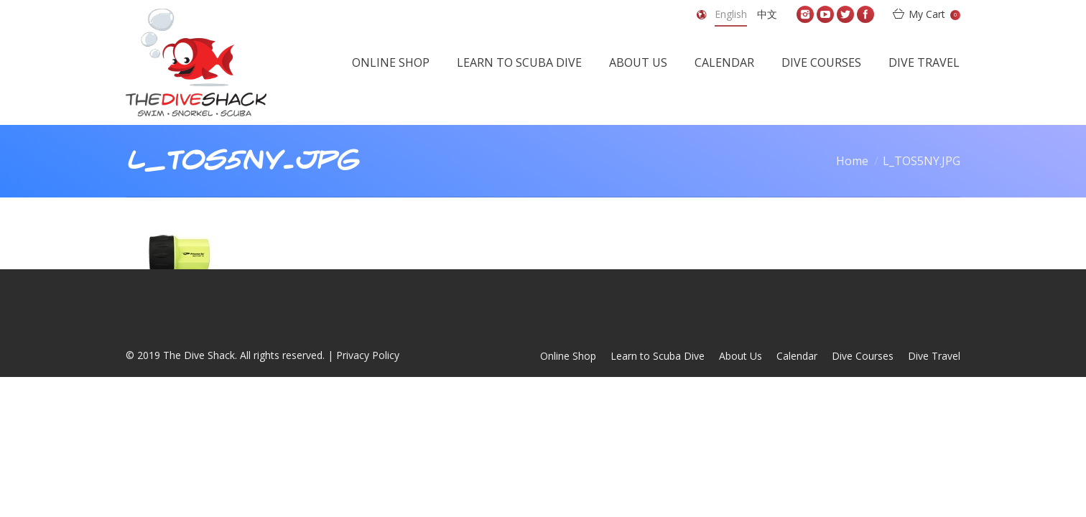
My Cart (934, 14)
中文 (767, 14)
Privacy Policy (367, 355)
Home (852, 161)
